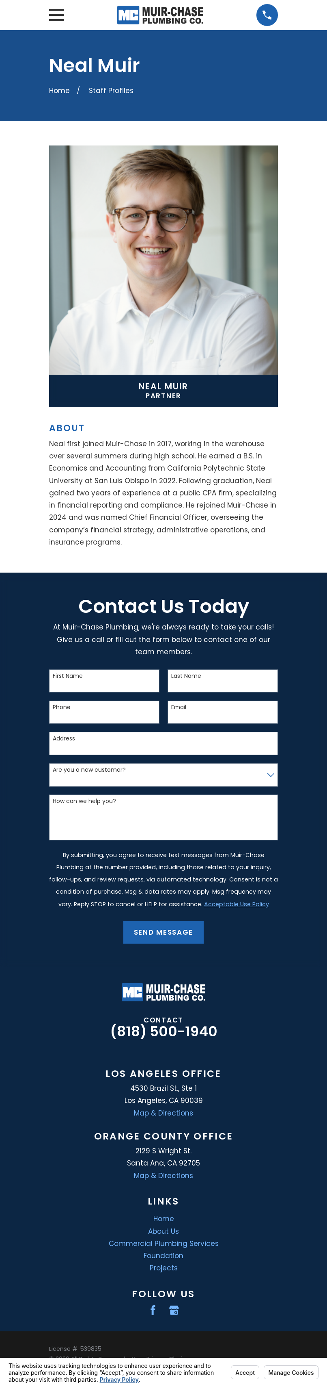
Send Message (163, 932)
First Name (68, 676)
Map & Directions (163, 1113)
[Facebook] (153, 1310)
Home (163, 1219)
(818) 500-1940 (163, 1031)
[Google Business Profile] (174, 1310)
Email (178, 707)
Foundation (163, 1256)
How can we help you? (84, 801)
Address (64, 738)
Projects (164, 1268)
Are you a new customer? (89, 769)
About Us (163, 1231)
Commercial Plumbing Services (164, 1243)
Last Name (186, 676)
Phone (62, 707)
